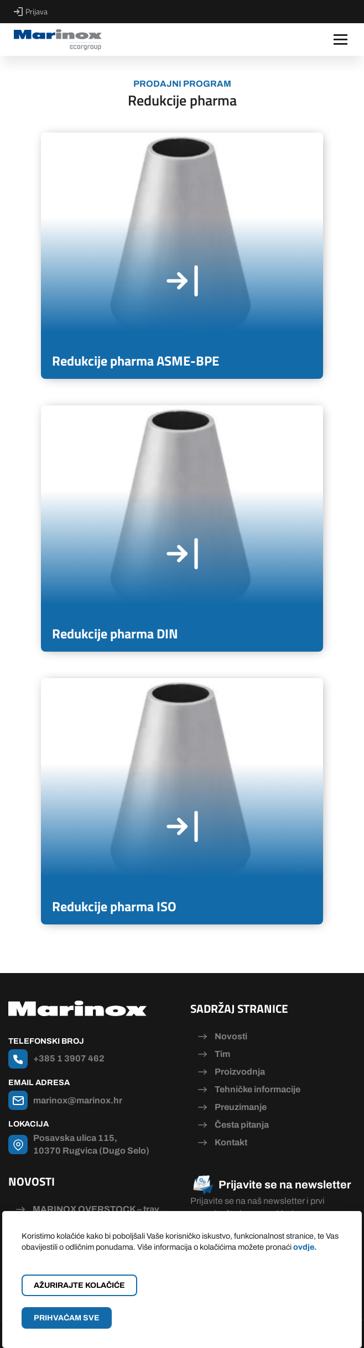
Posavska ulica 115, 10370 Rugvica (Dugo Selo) (91, 1144)
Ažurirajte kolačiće (79, 1285)
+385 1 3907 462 (69, 1058)
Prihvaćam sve (67, 1318)
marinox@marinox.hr (77, 1100)
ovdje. (304, 1247)
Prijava (31, 11)
